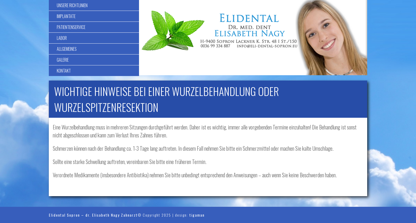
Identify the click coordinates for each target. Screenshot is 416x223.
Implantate (66, 16)
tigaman (197, 215)
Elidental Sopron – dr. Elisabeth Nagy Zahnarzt (93, 215)
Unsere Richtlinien (72, 5)
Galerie (63, 60)
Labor (62, 38)
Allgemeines (67, 49)
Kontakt (64, 71)
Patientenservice (71, 27)
